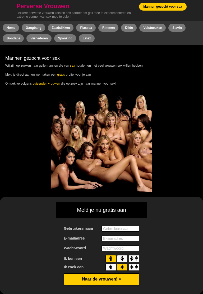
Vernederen (39, 38)
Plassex (86, 28)
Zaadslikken (61, 28)
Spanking (65, 38)
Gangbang (33, 28)
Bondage (13, 38)
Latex (87, 38)
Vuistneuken (152, 28)
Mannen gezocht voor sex (162, 6)
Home (11, 28)
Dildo (129, 28)
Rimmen (108, 28)
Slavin (177, 28)
